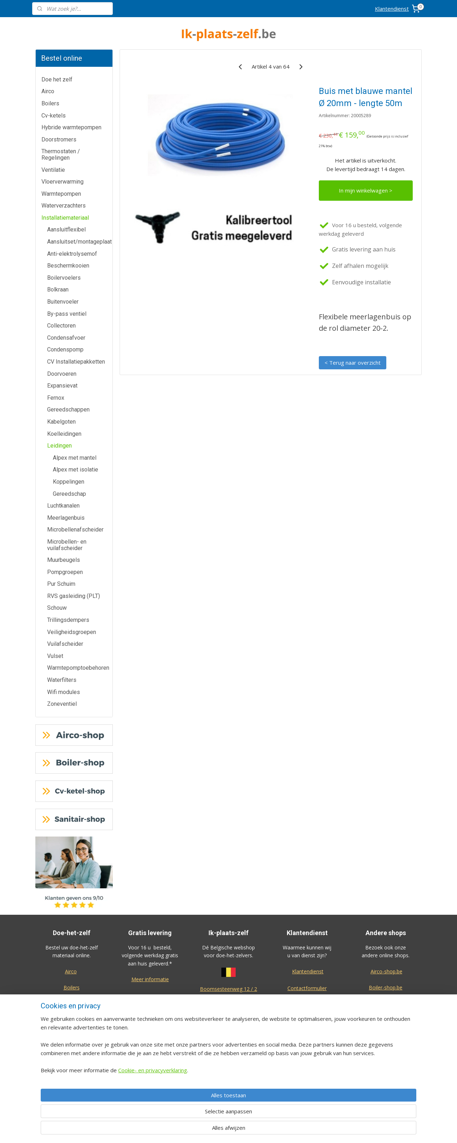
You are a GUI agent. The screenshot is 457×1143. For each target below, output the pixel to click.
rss (266, 1130)
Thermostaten (71, 1035)
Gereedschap (69, 493)
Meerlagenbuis (66, 517)
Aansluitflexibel (66, 229)
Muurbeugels (63, 559)
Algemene (228, 1060)
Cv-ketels (53, 115)
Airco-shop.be (386, 971)
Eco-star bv (386, 1091)
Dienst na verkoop (307, 1020)
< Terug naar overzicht (353, 362)
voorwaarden (228, 1068)
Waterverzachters (63, 205)
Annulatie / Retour (307, 1004)
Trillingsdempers (68, 620)
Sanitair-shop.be (385, 1035)
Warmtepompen (61, 193)
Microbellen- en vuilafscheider (66, 544)
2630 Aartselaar (228, 996)
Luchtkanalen (63, 505)
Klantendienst (392, 8)
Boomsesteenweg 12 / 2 (228, 988)
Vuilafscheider (65, 643)
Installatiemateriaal (65, 217)
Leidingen (59, 445)
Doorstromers (58, 139)
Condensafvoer (66, 337)
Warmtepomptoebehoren (78, 667)
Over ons (307, 1036)
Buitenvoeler (63, 301)
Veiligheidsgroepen (71, 632)
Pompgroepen (65, 572)
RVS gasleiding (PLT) (73, 596)
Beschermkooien (68, 265)
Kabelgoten (61, 421)
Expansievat (62, 385)
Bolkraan (58, 289)
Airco (47, 91)
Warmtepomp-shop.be (386, 1019)
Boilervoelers (64, 277)
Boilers (50, 103)
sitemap (251, 1130)
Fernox (55, 397)
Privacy (307, 1052)
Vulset (55, 656)
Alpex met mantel (74, 457)
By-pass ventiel (66, 313)
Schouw (57, 607)
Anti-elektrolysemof (72, 253)
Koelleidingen (64, 433)
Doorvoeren (61, 373)
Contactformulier (307, 988)
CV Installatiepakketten (76, 361)
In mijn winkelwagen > (365, 190)
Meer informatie (150, 979)
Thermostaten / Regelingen (60, 154)
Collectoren (61, 325)
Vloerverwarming (62, 181)
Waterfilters (61, 680)
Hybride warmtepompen (71, 127)
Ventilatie (53, 169)
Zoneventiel (62, 703)
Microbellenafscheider (75, 529)
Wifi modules (63, 692)
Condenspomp (65, 349)
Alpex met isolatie (75, 469)
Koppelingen (68, 481)
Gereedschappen (68, 409)
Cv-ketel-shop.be (385, 1003)
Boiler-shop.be (385, 987)
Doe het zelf (56, 79)
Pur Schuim (61, 583)
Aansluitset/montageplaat (79, 241)
